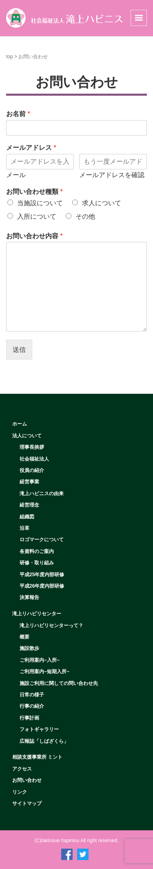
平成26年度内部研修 (42, 586)
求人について (101, 203)
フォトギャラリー (39, 729)
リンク (19, 792)
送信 (19, 349)
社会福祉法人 (34, 459)
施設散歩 (29, 648)
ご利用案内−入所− (40, 660)
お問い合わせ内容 (34, 236)
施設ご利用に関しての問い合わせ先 (59, 683)
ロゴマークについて (42, 539)
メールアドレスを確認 (111, 174)
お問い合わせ (27, 780)
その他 (85, 216)
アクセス (22, 769)
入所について (36, 216)
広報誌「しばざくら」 (44, 741)
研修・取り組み (37, 563)
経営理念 (29, 505)
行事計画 (29, 718)
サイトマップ (27, 803)
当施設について (40, 203)
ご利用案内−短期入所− (44, 671)
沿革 (24, 528)
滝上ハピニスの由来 (42, 493)
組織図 (27, 517)
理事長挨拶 (32, 447)
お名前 (18, 113)
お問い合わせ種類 (34, 191)
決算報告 (29, 597)
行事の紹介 (32, 706)
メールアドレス (31, 147)
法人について (27, 436)
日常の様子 (32, 695)
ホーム (19, 424)
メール (16, 174)
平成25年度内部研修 (42, 574)
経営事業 (29, 482)
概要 (24, 637)
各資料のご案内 (37, 551)
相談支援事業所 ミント (37, 757)
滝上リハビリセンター (36, 614)
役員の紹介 (32, 470)
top (9, 56)
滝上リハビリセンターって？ (51, 625)
